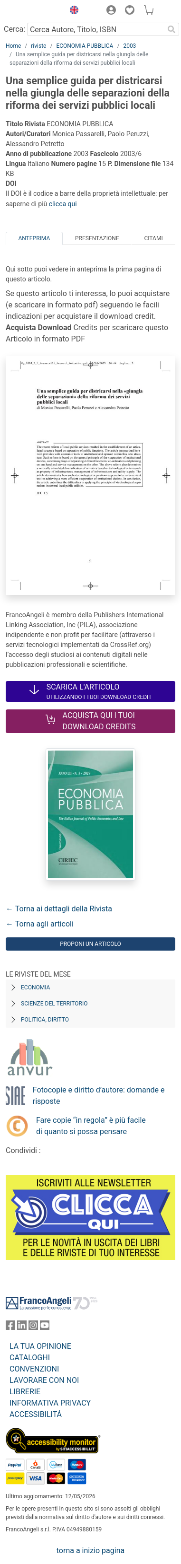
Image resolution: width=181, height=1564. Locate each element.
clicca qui (63, 204)
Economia (35, 987)
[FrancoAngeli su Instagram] (33, 1327)
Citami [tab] (153, 238)
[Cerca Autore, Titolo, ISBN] (95, 29)
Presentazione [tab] (97, 238)
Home (13, 46)
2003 (129, 46)
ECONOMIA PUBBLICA (84, 46)
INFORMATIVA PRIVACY (50, 1402)
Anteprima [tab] (34, 238)
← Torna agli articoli (40, 923)
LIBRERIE (25, 1391)
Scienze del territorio (54, 1003)
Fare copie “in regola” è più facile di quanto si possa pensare (91, 1126)
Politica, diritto (45, 1019)
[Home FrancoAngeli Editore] (33, 11)
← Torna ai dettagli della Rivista (59, 908)
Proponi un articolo (90, 944)
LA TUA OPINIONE (40, 1346)
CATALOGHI (30, 1357)
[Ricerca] (171, 29)
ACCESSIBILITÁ (36, 1414)
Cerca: (14, 29)
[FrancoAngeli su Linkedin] (22, 1327)
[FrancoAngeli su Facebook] (10, 1327)
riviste (38, 46)
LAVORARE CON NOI (44, 1380)
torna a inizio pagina (90, 1550)
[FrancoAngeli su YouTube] (44, 1327)
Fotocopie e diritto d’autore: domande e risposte (99, 1095)
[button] (71, 11)
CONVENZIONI (34, 1368)
